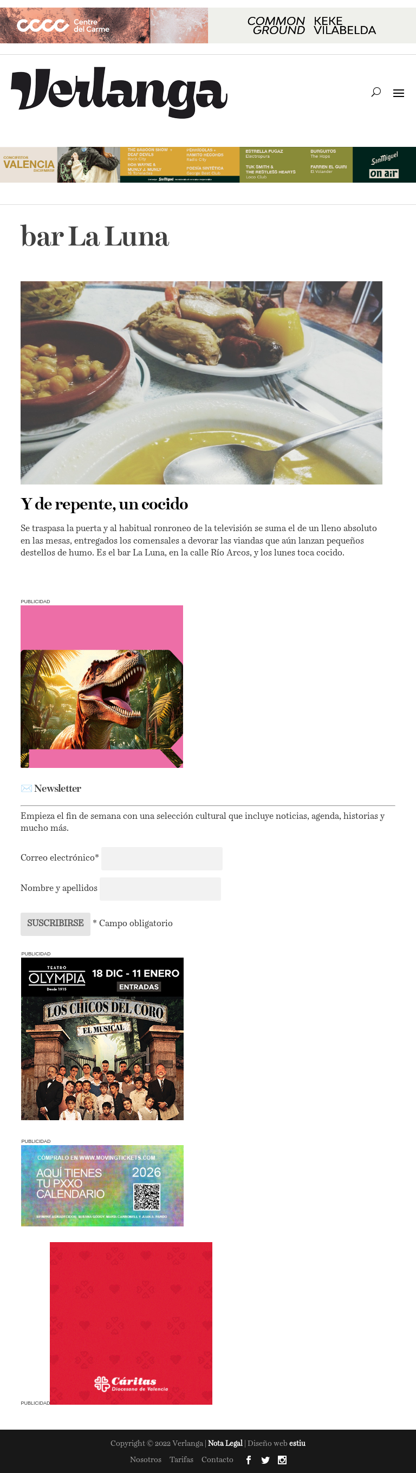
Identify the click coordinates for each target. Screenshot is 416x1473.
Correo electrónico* (61, 858)
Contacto (217, 1460)
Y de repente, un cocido (104, 505)
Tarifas (181, 1460)
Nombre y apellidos (59, 888)
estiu (297, 1444)
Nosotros (145, 1460)
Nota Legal (226, 1444)
